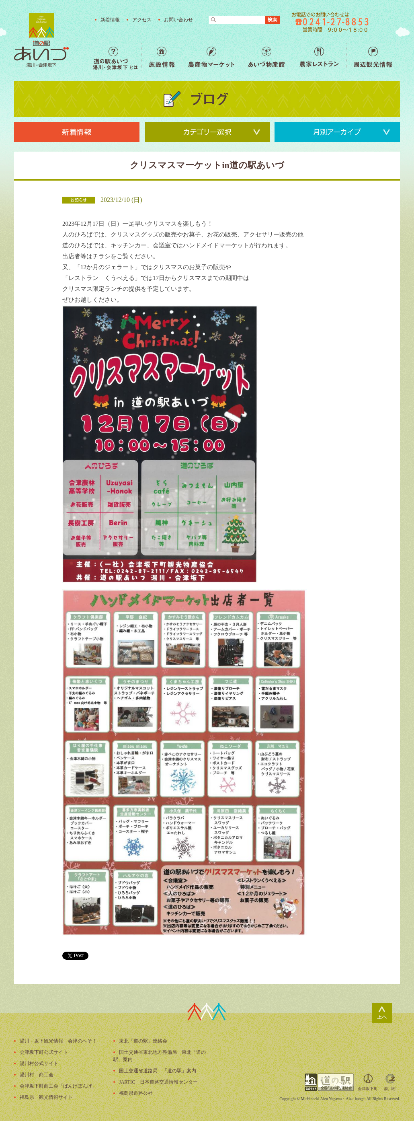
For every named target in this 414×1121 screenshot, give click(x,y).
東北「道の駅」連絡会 (143, 1041)
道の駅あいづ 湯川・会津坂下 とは (117, 56)
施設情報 (161, 56)
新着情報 (110, 20)
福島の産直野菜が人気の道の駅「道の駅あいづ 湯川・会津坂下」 (41, 40)
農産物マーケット (211, 56)
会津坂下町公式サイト (44, 1052)
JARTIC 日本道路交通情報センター (158, 1082)
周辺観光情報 (373, 56)
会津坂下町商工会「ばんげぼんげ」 (58, 1086)
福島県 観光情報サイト (46, 1097)
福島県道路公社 (136, 1093)
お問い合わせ (178, 20)
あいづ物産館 (266, 56)
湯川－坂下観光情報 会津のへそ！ (58, 1041)
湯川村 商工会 (36, 1075)
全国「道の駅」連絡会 (329, 1082)
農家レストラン (319, 56)
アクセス (142, 20)
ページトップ (382, 1013)
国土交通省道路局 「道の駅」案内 (157, 1071)
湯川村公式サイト (39, 1063)
